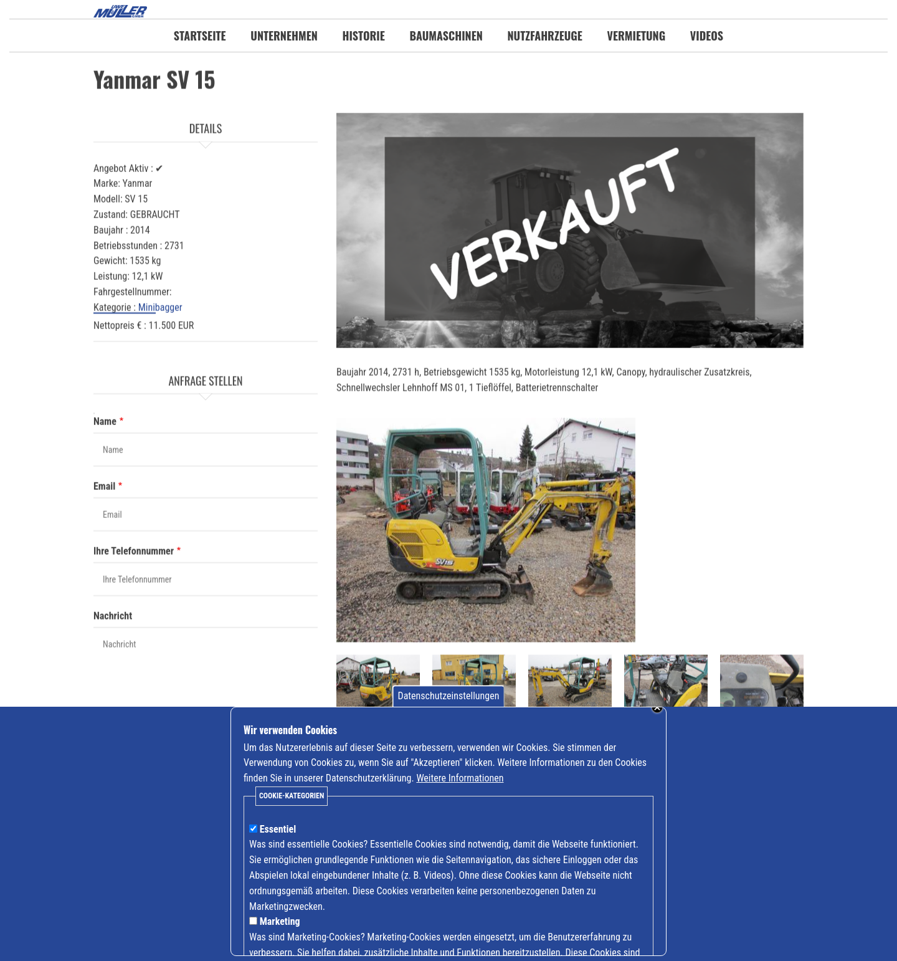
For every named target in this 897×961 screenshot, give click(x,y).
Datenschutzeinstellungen (449, 704)
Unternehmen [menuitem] (283, 35)
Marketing (280, 929)
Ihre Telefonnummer (133, 607)
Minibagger (160, 364)
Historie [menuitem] (363, 35)
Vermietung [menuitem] (636, 35)
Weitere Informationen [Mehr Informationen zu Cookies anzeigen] (459, 786)
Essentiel (278, 837)
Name (104, 478)
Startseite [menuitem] (200, 35)
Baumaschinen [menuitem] (445, 35)
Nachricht (112, 672)
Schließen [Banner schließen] (657, 715)
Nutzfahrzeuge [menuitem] (545, 35)
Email (104, 542)
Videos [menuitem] (706, 35)
